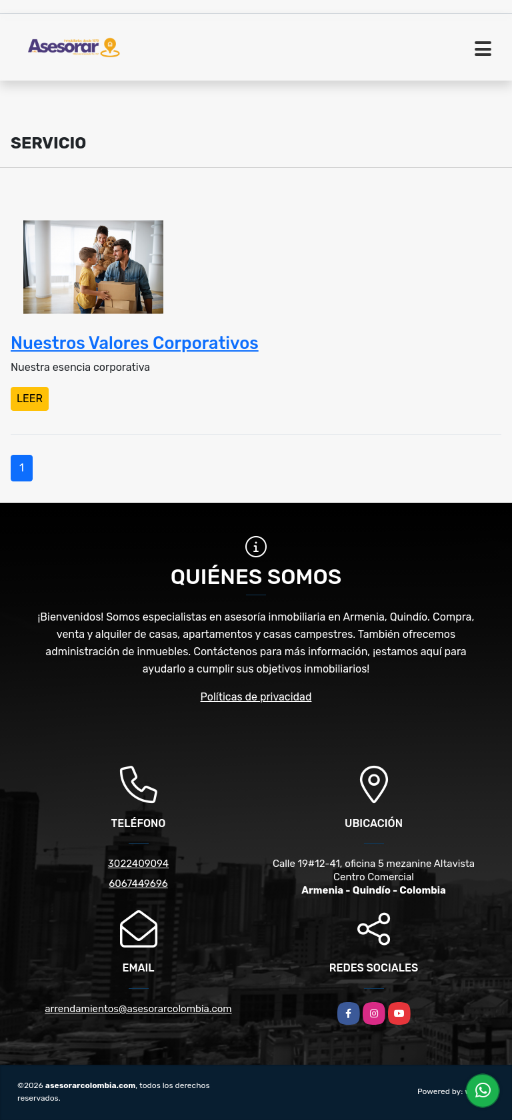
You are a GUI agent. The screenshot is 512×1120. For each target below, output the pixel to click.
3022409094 (138, 864)
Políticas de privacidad (256, 697)
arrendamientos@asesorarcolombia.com (138, 1009)
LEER (30, 398)
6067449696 (138, 884)
